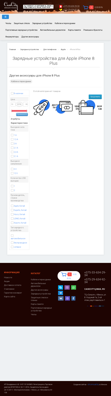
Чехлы (8, 23)
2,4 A (16, 152)
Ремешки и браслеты (93, 30)
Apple (63, 49)
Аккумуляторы (12, 37)
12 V (16, 173)
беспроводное (20, 243)
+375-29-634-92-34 (71, 9)
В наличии (18, 93)
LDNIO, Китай (19, 218)
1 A (15, 135)
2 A (15, 143)
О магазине (9, 289)
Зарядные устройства (42, 23)
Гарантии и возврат (13, 293)
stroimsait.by (93, 384)
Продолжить (95, 97)
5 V (15, 169)
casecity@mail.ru (94, 289)
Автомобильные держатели (52, 30)
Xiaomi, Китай (20, 223)
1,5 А (16, 139)
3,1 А (16, 156)
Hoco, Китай (19, 214)
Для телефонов (49, 49)
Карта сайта (9, 297)
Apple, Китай (19, 206)
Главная (12, 49)
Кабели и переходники (65, 23)
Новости (8, 277)
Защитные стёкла (22, 23)
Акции (7, 281)
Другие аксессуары (30, 37)
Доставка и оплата (12, 285)
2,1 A (16, 148)
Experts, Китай (20, 210)
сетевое (17, 247)
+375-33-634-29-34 (71, 6)
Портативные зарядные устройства (21, 30)
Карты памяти (74, 30)
